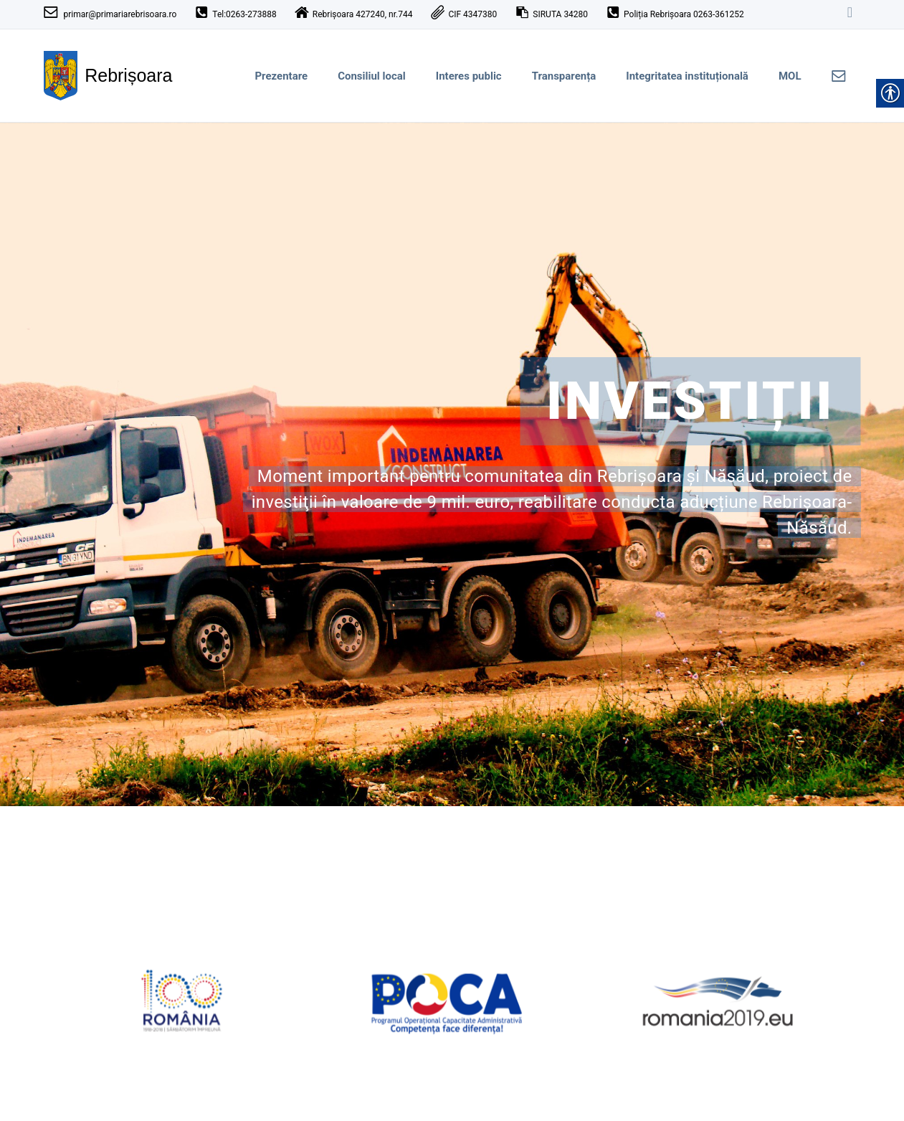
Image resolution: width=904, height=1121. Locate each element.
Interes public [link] (469, 76)
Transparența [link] (564, 76)
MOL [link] (790, 76)
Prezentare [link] (281, 76)
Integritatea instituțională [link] (687, 76)
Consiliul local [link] (372, 76)
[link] (850, 14)
